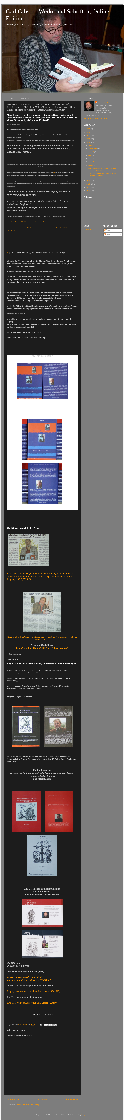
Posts (107, 230)
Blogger (84, 1115)
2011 (88, 187)
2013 (88, 184)
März (90, 158)
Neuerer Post (13, 1099)
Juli (90, 155)
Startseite (43, 1099)
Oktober (91, 145)
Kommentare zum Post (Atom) (27, 1105)
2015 (88, 142)
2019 (88, 129)
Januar (91, 165)
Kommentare (110, 234)
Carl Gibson (103, 102)
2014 (88, 181)
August (91, 152)
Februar (91, 162)
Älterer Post (71, 1099)
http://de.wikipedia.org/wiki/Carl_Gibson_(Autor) (42, 648)
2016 (88, 139)
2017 (88, 135)
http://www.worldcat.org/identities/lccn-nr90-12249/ (33, 991)
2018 (88, 132)
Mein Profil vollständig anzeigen (96, 118)
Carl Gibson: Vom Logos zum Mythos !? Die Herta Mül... (102, 169)
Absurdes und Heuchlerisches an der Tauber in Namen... (102, 174)
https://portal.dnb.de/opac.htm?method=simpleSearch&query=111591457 (29, 978)
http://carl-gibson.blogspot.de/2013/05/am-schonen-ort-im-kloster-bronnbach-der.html (27, 221)
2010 (88, 191)
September (92, 148)
